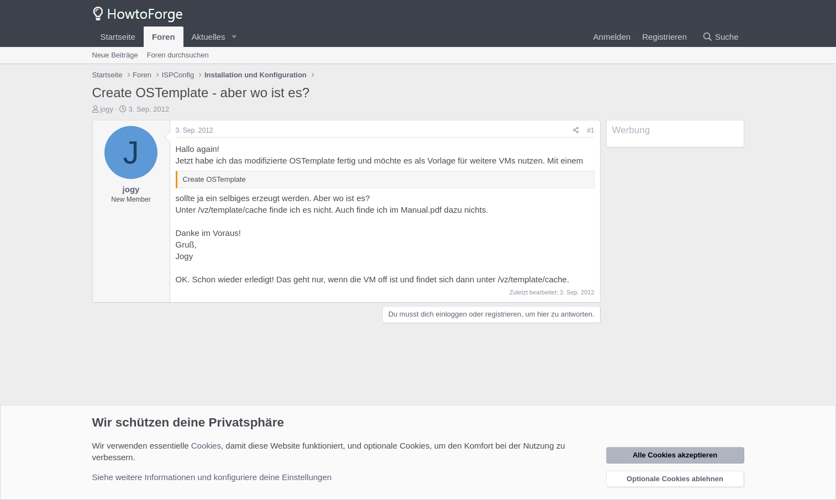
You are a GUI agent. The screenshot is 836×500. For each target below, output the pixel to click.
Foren (163, 36)
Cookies (206, 445)
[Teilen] (576, 130)
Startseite (118, 36)
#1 (590, 130)
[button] (233, 37)
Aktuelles (208, 36)
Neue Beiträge (115, 55)
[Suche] (720, 37)
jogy (106, 109)
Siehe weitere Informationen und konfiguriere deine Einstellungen (212, 477)
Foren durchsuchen (178, 55)
